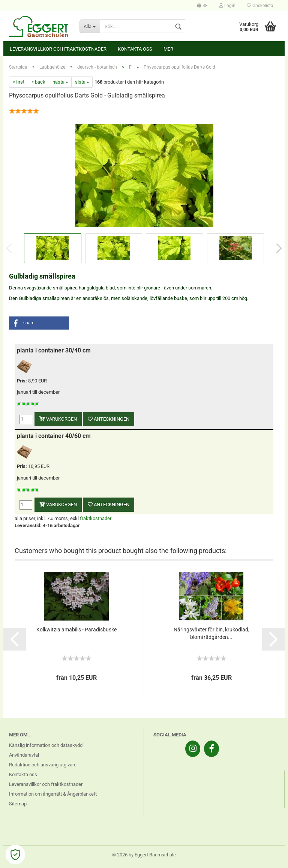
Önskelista (260, 5)
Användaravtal (24, 755)
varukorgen (58, 419)
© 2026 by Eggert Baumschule (144, 855)
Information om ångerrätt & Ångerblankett (53, 794)
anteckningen (108, 419)
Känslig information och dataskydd (45, 745)
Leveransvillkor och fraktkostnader (58, 49)
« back (38, 82)
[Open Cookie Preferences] (15, 854)
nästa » (60, 82)
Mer (168, 49)
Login (227, 5)
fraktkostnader (95, 518)
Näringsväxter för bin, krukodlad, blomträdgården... (211, 633)
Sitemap (18, 804)
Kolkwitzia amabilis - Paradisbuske (76, 630)
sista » (82, 82)
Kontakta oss (135, 49)
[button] (39, 323)
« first (18, 82)
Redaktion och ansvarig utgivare (42, 765)
